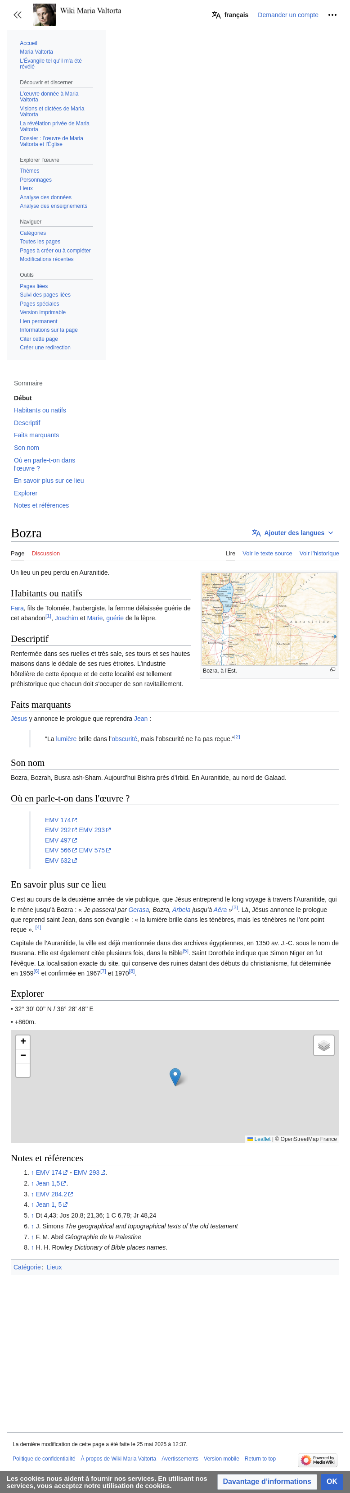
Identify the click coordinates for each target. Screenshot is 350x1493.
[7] (103, 971)
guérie (115, 618)
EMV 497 (58, 840)
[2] (237, 736)
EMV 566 (58, 850)
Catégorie (27, 1267)
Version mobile (221, 1459)
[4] (38, 927)
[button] (17, 15)
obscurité (124, 738)
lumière (66, 738)
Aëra (220, 909)
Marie (95, 618)
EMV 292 (58, 830)
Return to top (260, 1459)
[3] (235, 907)
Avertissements (180, 1459)
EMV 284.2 (51, 1194)
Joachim (66, 618)
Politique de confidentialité (44, 1459)
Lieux (54, 1267)
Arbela (181, 909)
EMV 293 (92, 830)
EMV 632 (58, 860)
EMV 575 (92, 850)
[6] (37, 971)
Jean (141, 718)
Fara (17, 608)
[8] (132, 971)
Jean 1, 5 (49, 1204)
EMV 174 (58, 820)
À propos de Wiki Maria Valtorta (118, 1459)
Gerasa (138, 909)
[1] (48, 616)
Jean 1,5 (48, 1183)
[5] (185, 950)
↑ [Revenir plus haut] (32, 1172)
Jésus (19, 718)
